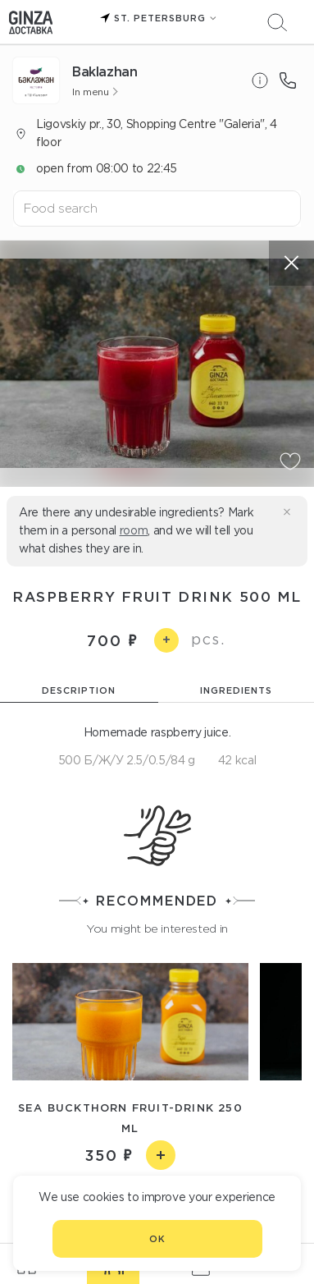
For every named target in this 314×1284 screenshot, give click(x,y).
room (134, 530)
